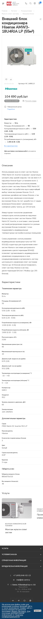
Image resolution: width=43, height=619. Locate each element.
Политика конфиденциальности (12, 616)
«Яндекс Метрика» (18, 611)
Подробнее (11, 109)
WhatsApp (30, 600)
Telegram (18, 600)
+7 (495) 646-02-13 (22, 575)
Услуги (5, 549)
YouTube (24, 600)
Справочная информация (14, 560)
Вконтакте (12, 600)
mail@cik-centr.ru (23, 580)
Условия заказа (9, 554)
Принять (37, 611)
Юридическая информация (15, 566)
